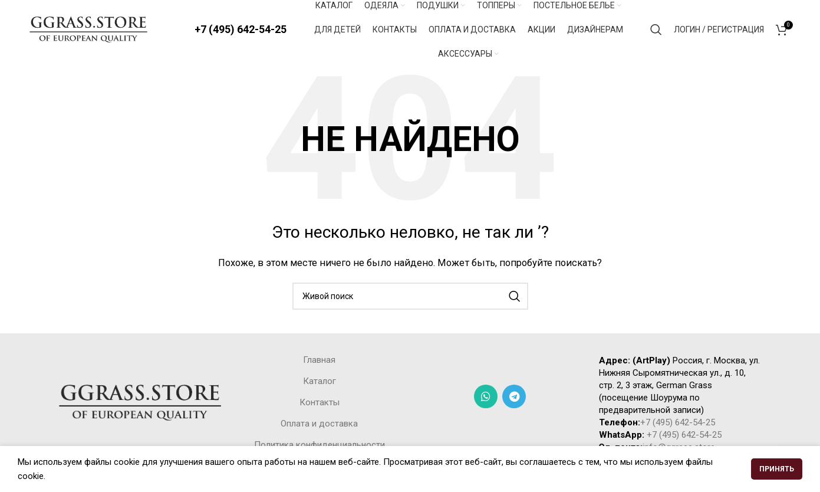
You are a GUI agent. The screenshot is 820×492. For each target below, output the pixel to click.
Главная (319, 360)
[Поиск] (656, 29)
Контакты (319, 402)
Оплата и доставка (319, 423)
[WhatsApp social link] (486, 396)
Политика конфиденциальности (319, 444)
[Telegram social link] (514, 396)
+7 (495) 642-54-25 (240, 29)
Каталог (319, 381)
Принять (776, 469)
